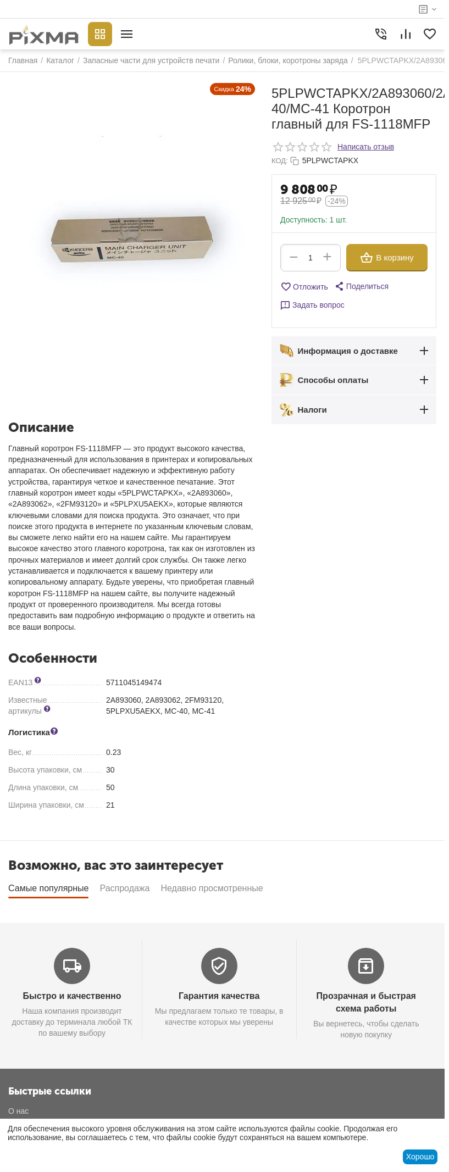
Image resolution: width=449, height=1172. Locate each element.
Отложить (304, 286)
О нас (18, 1111)
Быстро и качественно (72, 996)
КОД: (279, 161)
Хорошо (420, 1156)
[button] (361, 286)
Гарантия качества (219, 996)
